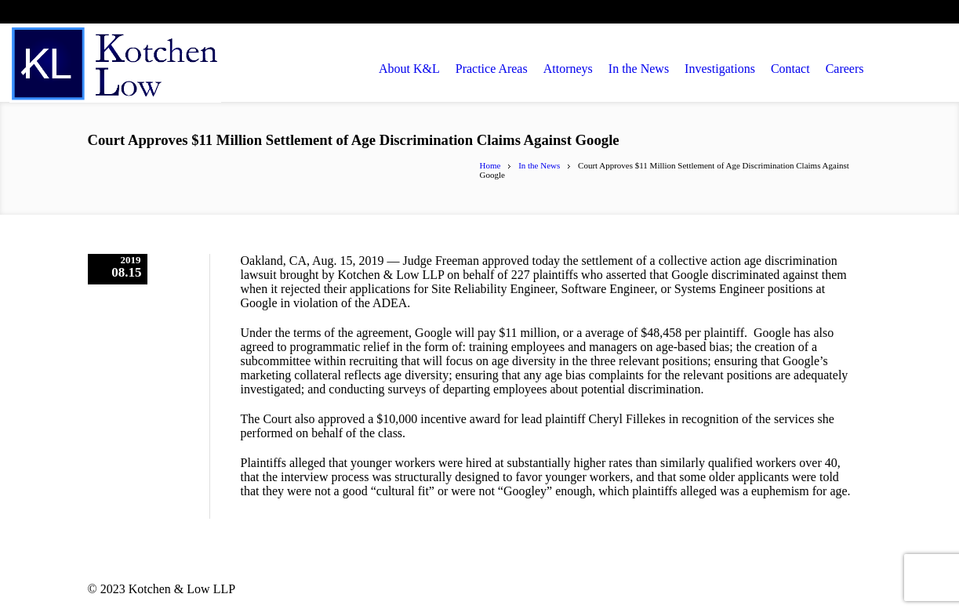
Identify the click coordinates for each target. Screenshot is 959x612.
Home (490, 165)
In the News (539, 165)
